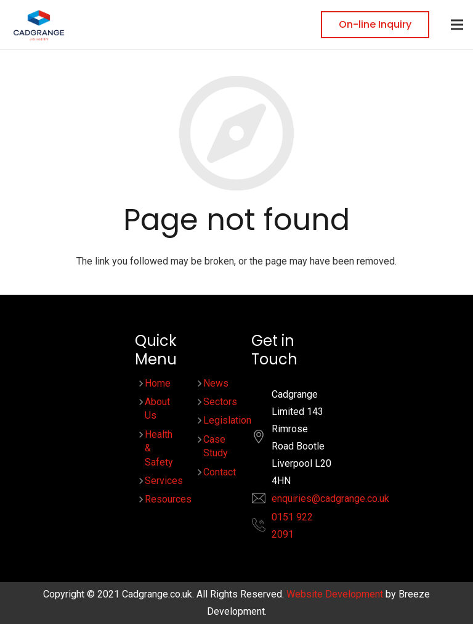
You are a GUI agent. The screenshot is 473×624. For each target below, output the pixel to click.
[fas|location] (264, 439)
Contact (219, 472)
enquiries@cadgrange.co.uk (330, 498)
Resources (168, 499)
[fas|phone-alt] (264, 527)
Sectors (220, 402)
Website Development (334, 594)
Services (164, 480)
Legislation (227, 420)
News (215, 383)
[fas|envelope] (264, 501)
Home (158, 383)
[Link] (39, 25)
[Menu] (457, 24)
